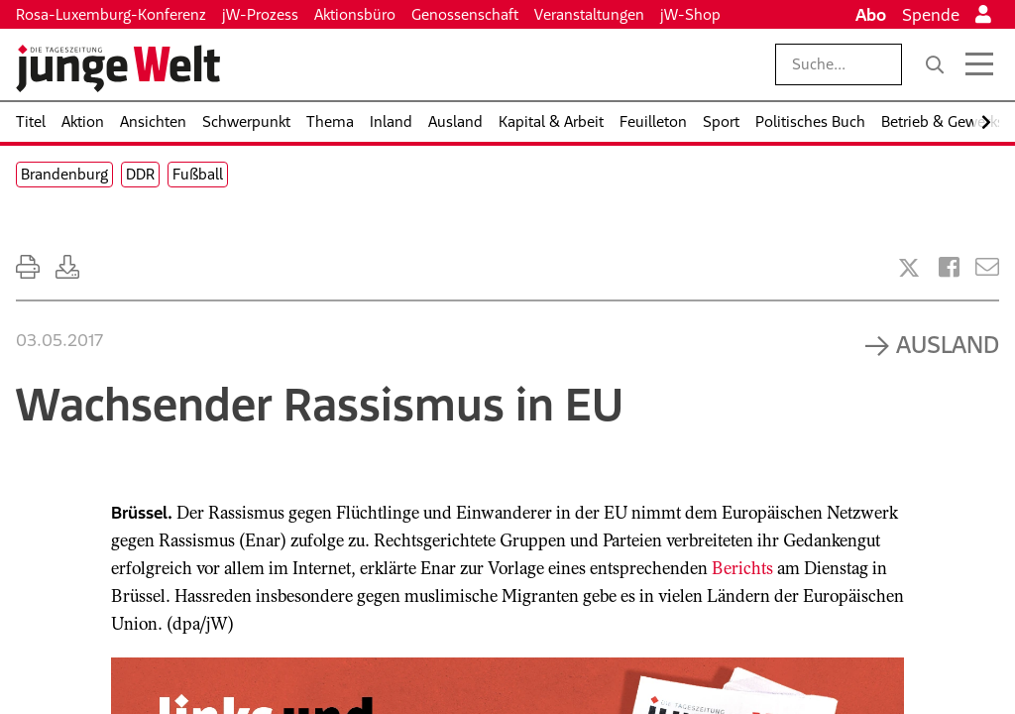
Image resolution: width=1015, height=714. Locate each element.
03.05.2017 (59, 340)
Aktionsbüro (354, 14)
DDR (140, 174)
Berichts (742, 568)
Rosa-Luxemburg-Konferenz (111, 14)
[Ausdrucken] (28, 267)
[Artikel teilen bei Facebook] (949, 267)
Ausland (947, 344)
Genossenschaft (464, 14)
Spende (930, 15)
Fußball (197, 174)
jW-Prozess (260, 14)
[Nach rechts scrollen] (986, 122)
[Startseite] (118, 68)
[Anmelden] (983, 15)
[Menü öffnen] (979, 64)
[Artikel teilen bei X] (909, 268)
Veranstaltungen (589, 14)
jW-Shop (690, 14)
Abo (870, 15)
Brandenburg (64, 174)
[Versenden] (987, 267)
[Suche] (934, 64)
